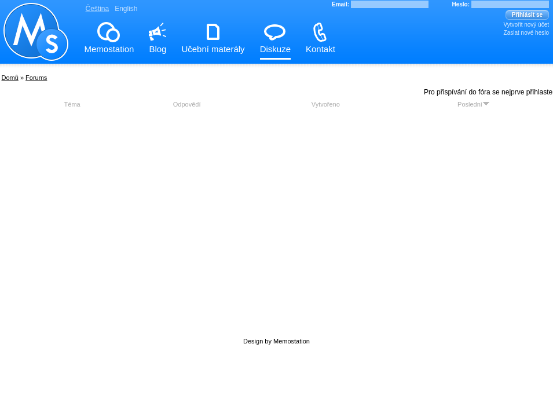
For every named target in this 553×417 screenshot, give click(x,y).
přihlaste (539, 92)
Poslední (473, 104)
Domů (10, 77)
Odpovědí (187, 104)
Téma (72, 104)
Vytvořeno (326, 104)
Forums (36, 77)
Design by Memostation (276, 341)
